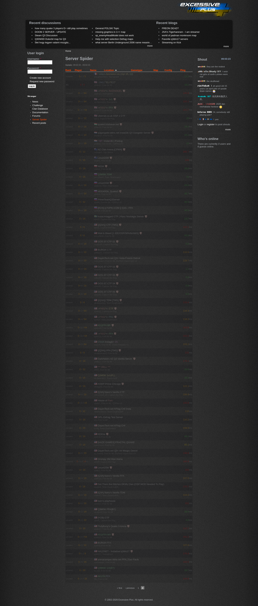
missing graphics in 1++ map (110, 32)
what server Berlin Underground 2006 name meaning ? (124, 42)
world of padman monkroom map (179, 35)
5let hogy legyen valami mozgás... (53, 42)
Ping (182, 70)
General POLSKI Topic (107, 28)
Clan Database (40, 108)
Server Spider (39, 119)
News (35, 101)
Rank (68, 70)
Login (200, 124)
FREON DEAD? (170, 28)
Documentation (40, 112)
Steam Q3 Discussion (46, 35)
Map (155, 70)
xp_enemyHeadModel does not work (114, 35)
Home (68, 51)
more (150, 45)
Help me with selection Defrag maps (114, 39)
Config (168, 70)
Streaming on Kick (171, 42)
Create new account (40, 77)
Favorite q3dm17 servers (175, 39)
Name (93, 70)
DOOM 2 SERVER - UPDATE (50, 32)
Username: (34, 59)
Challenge (37, 105)
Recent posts (39, 123)
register (211, 124)
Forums (36, 115)
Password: (34, 68)
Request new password (42, 81)
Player (78, 70)
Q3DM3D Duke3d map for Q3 (50, 39)
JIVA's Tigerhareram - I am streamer (181, 32)
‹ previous (130, 588)
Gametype (136, 70)
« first (119, 588)
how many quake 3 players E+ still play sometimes (61, 28)
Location (110, 70)
